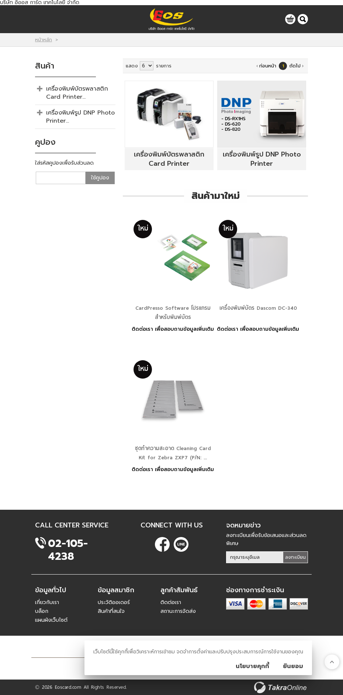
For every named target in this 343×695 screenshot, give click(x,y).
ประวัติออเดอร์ (114, 602)
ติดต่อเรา (170, 602)
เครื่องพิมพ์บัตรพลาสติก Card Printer (169, 159)
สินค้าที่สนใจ (111, 611)
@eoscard (181, 544)
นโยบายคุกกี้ (252, 666)
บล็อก (41, 611)
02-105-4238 (68, 543)
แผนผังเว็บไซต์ (51, 620)
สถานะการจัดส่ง (178, 611)
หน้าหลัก (43, 39)
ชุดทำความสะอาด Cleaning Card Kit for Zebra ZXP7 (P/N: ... (173, 453)
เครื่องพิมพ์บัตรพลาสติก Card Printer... (77, 93)
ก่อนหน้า (267, 65)
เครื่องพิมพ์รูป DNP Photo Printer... (80, 117)
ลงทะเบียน (295, 557)
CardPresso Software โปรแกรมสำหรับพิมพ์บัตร (173, 312)
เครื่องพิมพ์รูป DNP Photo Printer (262, 159)
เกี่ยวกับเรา (47, 602)
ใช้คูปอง (100, 178)
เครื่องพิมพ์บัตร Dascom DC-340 (258, 307)
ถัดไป (295, 65)
